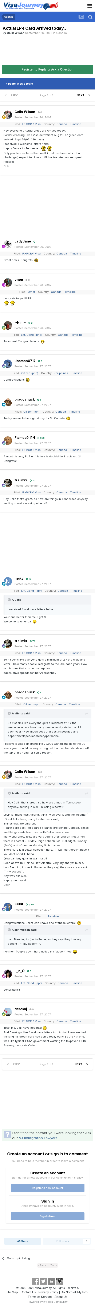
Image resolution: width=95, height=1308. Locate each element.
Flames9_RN (25, 438)
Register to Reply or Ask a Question (47, 69)
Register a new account (47, 1187)
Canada (61, 33)
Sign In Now (47, 1216)
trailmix (21, 480)
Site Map (12, 1292)
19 (28, 578)
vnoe (19, 279)
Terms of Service (40, 1297)
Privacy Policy (48, 1292)
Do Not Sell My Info (74, 1292)
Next (80, 95)
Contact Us (28, 1292)
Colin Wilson (15, 33)
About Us (61, 1297)
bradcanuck (25, 399)
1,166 (30, 904)
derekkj (21, 1009)
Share (22, 1241)
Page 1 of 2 (47, 95)
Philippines (61, 373)
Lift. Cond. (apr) (31, 590)
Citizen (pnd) (29, 373)
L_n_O (20, 971)
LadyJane (23, 241)
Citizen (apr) (31, 411)
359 (41, 438)
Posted (33, 117)
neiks (19, 578)
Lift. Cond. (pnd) (31, 334)
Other (31, 291)
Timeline (75, 124)
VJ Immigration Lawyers (38, 1138)
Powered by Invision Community (48, 1301)
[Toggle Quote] (10, 599)
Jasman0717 (25, 361)
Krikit (19, 904)
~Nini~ (20, 322)
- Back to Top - (47, 1265)
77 (33, 480)
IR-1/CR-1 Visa (31, 124)
